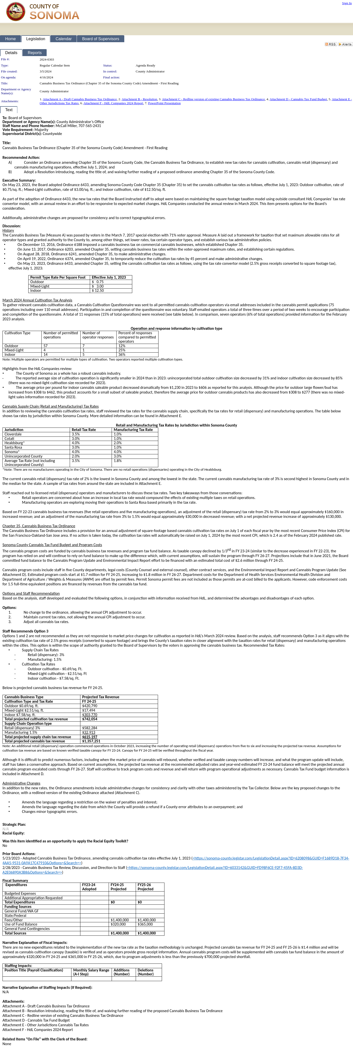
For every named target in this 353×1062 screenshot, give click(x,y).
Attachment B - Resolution (139, 99)
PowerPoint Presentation (164, 103)
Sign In (347, 3)
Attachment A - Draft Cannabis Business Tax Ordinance (80, 99)
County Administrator (150, 71)
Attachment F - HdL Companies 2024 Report (113, 103)
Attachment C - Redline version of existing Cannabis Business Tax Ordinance (213, 99)
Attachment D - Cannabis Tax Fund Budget (298, 99)
